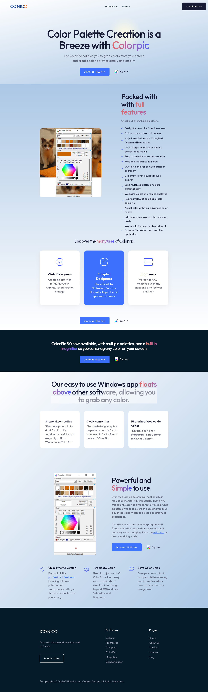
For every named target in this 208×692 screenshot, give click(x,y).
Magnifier (111, 657)
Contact (154, 647)
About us (154, 642)
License (153, 652)
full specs (158, 532)
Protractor (112, 642)
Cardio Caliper (114, 662)
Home (152, 638)
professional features (61, 577)
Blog (151, 657)
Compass (111, 647)
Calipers (110, 638)
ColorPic (111, 652)
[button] (111, 6)
